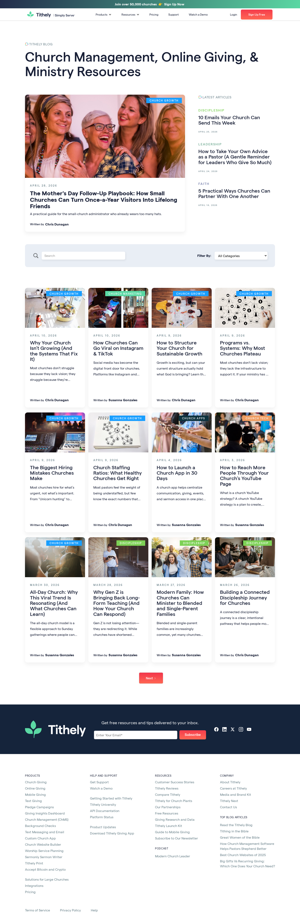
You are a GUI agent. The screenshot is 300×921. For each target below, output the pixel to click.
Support (173, 14)
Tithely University (103, 804)
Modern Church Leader (172, 856)
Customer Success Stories (174, 782)
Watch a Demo (198, 14)
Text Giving (33, 801)
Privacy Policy (70, 910)
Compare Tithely (167, 794)
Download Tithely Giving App (112, 833)
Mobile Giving (35, 794)
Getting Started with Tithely (111, 798)
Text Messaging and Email (44, 832)
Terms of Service (37, 910)
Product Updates (103, 827)
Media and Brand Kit (235, 794)
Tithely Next (229, 801)
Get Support (99, 782)
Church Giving (36, 782)
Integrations (34, 886)
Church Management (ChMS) (46, 819)
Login (233, 14)
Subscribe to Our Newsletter (176, 838)
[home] (51, 14)
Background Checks (40, 826)
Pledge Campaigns (39, 807)
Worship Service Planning (44, 851)
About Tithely (230, 782)
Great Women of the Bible (240, 837)
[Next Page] (151, 678)
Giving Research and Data (175, 819)
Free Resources (166, 813)
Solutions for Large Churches (47, 879)
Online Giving (35, 788)
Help (94, 910)
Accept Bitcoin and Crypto (45, 869)
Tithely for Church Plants (173, 801)
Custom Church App (40, 838)
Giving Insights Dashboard (45, 813)
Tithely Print (34, 863)
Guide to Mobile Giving (172, 832)
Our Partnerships (167, 807)
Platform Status (101, 817)
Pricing (153, 14)
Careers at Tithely (233, 788)
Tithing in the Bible (234, 831)
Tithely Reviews (166, 788)
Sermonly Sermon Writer (43, 857)
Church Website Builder (43, 844)
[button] (103, 14)
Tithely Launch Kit (168, 826)
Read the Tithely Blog (236, 825)
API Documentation (104, 811)
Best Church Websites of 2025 (243, 855)
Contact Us (228, 807)
